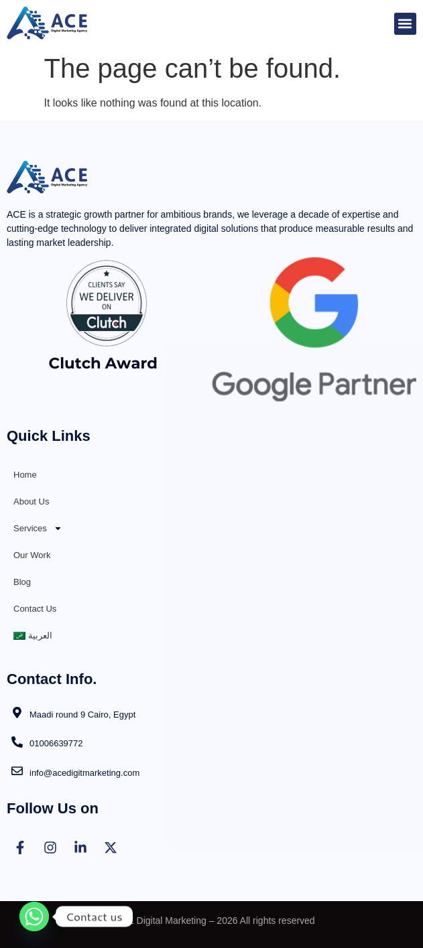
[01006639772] (17, 742)
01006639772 (56, 743)
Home (25, 475)
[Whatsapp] (34, 916)
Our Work (31, 555)
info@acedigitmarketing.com (84, 773)
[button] (405, 24)
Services (37, 528)
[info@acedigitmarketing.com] (17, 770)
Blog (22, 582)
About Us (31, 501)
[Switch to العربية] (211, 635)
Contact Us (34, 609)
